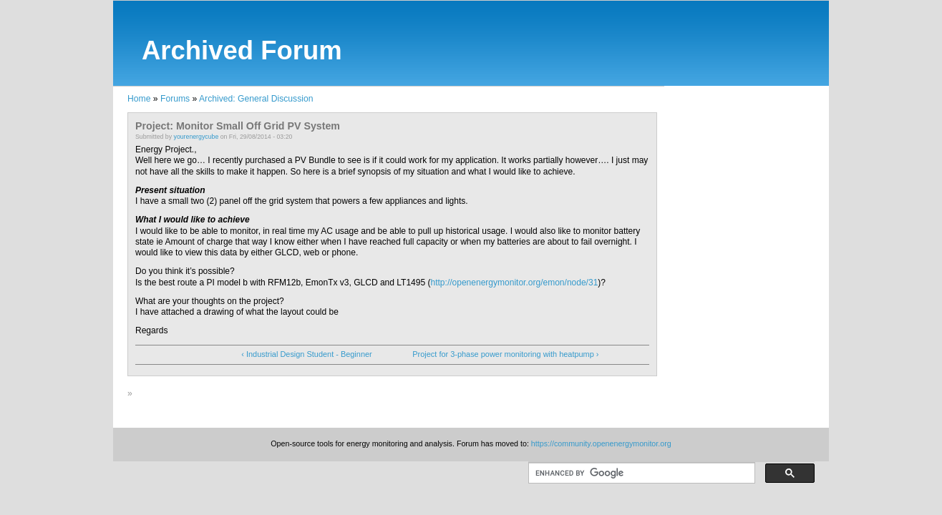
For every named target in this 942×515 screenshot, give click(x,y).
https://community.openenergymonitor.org (601, 443)
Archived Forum (242, 50)
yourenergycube (196, 136)
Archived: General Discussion (256, 99)
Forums (175, 99)
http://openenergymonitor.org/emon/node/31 (514, 283)
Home (138, 99)
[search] (640, 473)
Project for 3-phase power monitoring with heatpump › (505, 354)
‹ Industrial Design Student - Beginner (306, 354)
